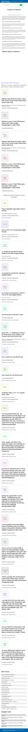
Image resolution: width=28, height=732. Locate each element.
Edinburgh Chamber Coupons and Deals (9, 614)
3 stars (14, 13)
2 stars (12, 13)
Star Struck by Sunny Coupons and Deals (9, 511)
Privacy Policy (20, 729)
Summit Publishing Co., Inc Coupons (8, 680)
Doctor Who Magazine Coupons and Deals (9, 535)
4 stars (16, 13)
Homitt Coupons (4, 681)
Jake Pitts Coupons (5, 687)
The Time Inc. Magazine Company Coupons (9, 708)
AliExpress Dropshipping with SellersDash (9, 730)
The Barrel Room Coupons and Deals (8, 344)
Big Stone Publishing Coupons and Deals (9, 380)
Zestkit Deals (4, 705)
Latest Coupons (8, 2)
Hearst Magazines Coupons (6, 696)
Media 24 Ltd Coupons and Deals (7, 260)
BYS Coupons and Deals (6, 238)
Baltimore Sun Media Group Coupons (8, 674)
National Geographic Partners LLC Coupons (9, 701)
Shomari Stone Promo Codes (7, 685)
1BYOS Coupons (4, 694)
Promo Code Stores (14, 1)
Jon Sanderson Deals (5, 690)
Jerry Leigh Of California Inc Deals (7, 676)
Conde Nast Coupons (5, 703)
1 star (10, 13)
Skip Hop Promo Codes (6, 678)
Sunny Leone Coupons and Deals (7, 564)
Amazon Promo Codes (5, 692)
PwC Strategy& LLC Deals (6, 683)
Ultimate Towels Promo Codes (7, 699)
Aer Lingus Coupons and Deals (7, 664)
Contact (16, 729)
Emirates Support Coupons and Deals (8, 637)
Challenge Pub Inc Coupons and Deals (8, 362)
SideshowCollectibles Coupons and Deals (9, 429)
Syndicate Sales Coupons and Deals (8, 401)
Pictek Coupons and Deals (6, 217)
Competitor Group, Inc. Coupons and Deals (9, 280)
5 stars (18, 13)
